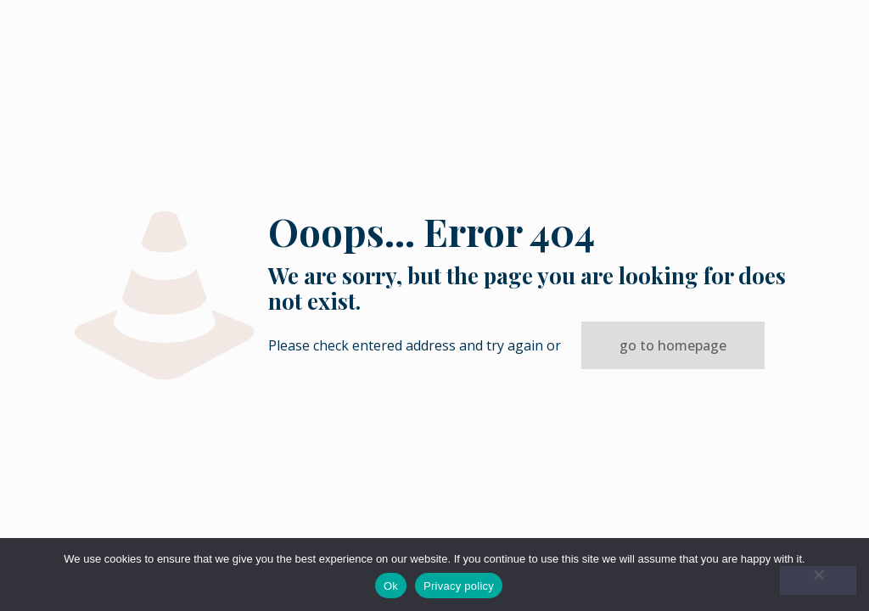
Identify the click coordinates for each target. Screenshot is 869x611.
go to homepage (673, 345)
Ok (391, 586)
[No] (818, 580)
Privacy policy (458, 586)
